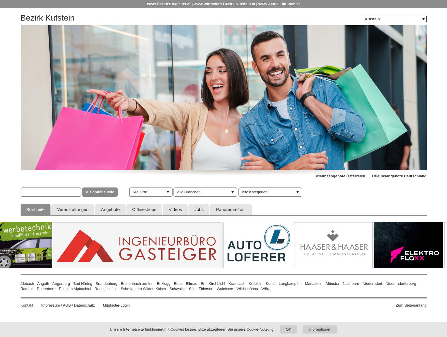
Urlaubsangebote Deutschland (399, 176)
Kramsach (236, 283)
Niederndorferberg (401, 283)
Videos (175, 209)
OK (288, 329)
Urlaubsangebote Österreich (339, 176)
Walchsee (225, 289)
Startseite (35, 209)
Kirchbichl (217, 283)
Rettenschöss (106, 289)
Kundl (270, 283)
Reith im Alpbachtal (75, 289)
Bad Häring (82, 283)
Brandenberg (106, 283)
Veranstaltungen (72, 209)
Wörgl (266, 289)
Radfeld (27, 289)
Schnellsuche (102, 192)
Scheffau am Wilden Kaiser (143, 289)
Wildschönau (247, 289)
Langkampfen (290, 283)
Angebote (110, 209)
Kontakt (27, 305)
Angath (43, 283)
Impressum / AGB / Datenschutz (68, 305)
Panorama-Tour (231, 209)
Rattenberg (46, 289)
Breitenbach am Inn (137, 283)
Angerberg (61, 283)
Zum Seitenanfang (411, 305)
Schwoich (177, 289)
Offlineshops (144, 209)
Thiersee (206, 289)
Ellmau (192, 283)
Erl (203, 283)
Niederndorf (372, 283)
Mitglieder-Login (116, 305)
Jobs (199, 209)
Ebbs (178, 283)
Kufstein (256, 283)
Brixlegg (164, 283)
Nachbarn (351, 283)
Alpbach (27, 283)
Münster (332, 283)
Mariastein (313, 283)
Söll (192, 289)
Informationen (320, 329)
